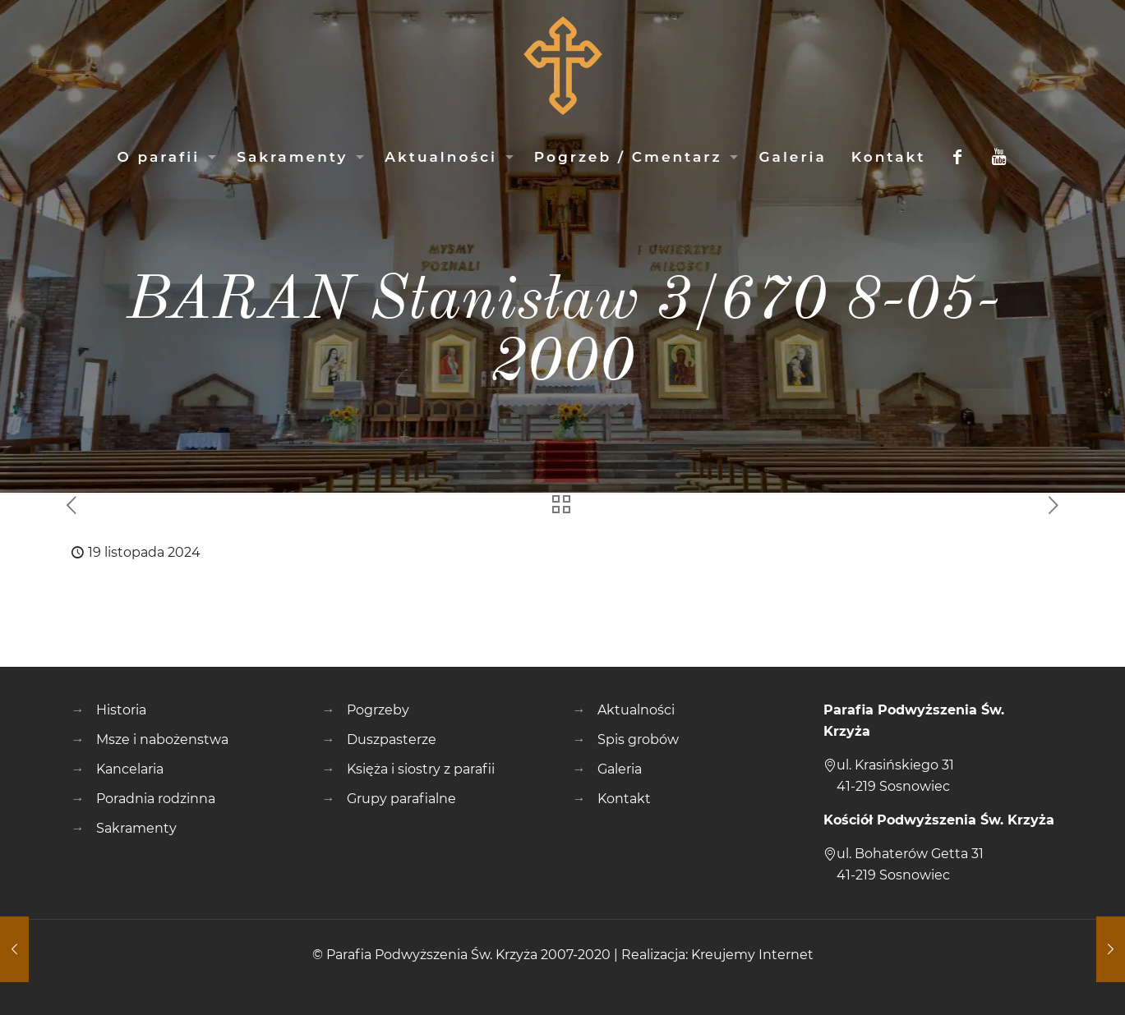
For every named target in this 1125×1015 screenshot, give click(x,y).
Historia (121, 710)
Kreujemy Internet (752, 954)
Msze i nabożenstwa (162, 739)
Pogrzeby (378, 710)
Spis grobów (638, 739)
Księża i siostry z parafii (421, 769)
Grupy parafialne (401, 798)
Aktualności (636, 710)
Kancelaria (130, 769)
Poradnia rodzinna (155, 798)
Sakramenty (136, 828)
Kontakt (624, 798)
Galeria (619, 769)
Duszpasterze (391, 739)
